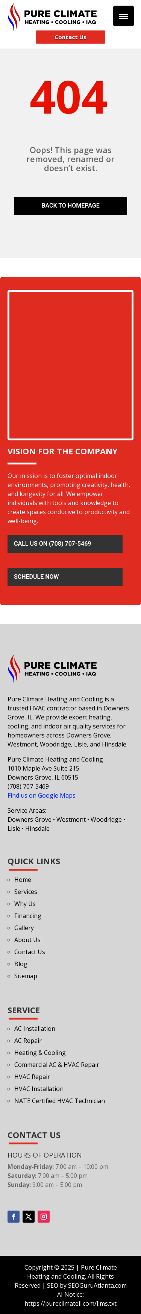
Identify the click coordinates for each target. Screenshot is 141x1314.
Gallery (24, 928)
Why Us (25, 904)
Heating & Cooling (40, 1052)
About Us (27, 940)
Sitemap (25, 976)
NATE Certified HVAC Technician (59, 1101)
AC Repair (28, 1040)
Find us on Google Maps (42, 795)
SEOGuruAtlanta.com (97, 1285)
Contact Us (70, 37)
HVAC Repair (32, 1077)
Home (22, 879)
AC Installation (34, 1028)
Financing (27, 916)
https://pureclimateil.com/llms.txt (70, 1303)
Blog (20, 964)
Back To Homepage (70, 205)
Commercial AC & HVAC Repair (56, 1065)
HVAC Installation (39, 1089)
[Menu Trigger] (123, 16)
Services (25, 892)
